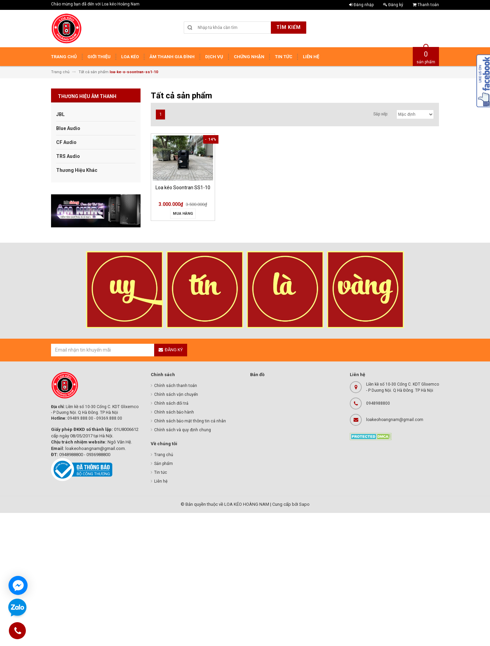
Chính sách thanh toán (175, 385)
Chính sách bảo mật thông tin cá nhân (190, 421)
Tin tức (160, 472)
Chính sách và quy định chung (182, 429)
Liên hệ (160, 481)
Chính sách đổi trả (171, 403)
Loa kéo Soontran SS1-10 (183, 187)
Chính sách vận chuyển (176, 394)
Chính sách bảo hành (174, 412)
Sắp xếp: (380, 114)
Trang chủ (163, 454)
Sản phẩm (163, 463)
